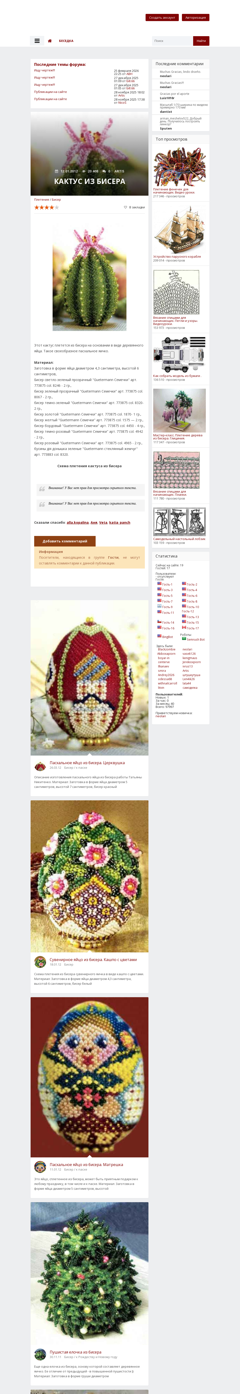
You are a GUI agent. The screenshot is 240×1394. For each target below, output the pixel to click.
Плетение (41, 199)
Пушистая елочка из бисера (75, 1352)
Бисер (56, 199)
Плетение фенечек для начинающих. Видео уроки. (174, 191)
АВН (129, 74)
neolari (161, 716)
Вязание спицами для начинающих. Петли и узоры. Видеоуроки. (175, 320)
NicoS (122, 102)
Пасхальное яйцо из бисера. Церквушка (87, 762)
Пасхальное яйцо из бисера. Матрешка (86, 1164)
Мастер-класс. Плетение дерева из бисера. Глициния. (177, 437)
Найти (201, 41)
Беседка (66, 41)
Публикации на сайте (50, 92)
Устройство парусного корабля (177, 256)
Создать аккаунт (162, 17)
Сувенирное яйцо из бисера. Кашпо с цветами (93, 959)
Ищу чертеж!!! (44, 70)
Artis (121, 95)
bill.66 (130, 81)
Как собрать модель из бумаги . (177, 375)
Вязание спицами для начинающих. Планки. (170, 493)
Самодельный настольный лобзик (179, 539)
